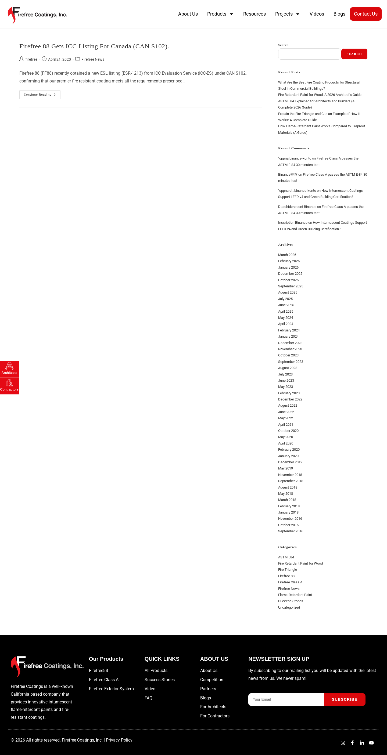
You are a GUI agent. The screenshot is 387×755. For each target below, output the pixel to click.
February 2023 (289, 393)
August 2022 (287, 405)
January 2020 (288, 456)
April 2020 (285, 443)
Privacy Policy (119, 740)
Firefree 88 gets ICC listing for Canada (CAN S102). (94, 46)
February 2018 (289, 506)
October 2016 (288, 525)
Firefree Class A (290, 582)
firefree (31, 59)
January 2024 (288, 336)
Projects (287, 14)
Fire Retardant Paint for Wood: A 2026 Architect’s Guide (319, 95)
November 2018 (290, 475)
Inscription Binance (292, 223)
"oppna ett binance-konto (297, 191)
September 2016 (290, 531)
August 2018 (287, 487)
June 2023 (286, 380)
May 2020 (285, 437)
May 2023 (285, 387)
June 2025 (286, 305)
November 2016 (290, 518)
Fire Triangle (287, 570)
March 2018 (287, 500)
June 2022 (286, 412)
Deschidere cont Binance (297, 207)
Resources (254, 14)
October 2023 (288, 355)
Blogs (339, 14)
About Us (188, 14)
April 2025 (285, 311)
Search (283, 45)
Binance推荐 (288, 174)
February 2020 (289, 449)
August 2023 (287, 368)
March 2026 (287, 255)
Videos (317, 14)
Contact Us (366, 14)
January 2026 (288, 267)
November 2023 (290, 349)
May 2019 (285, 468)
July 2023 (285, 374)
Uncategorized (289, 607)
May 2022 (285, 418)
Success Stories (290, 601)
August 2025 (287, 292)
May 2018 (285, 494)
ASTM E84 (286, 557)
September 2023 (290, 362)
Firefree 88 (286, 576)
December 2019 (290, 462)
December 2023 (290, 343)
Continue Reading (42, 93)
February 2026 (289, 261)
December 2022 (290, 399)
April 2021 (285, 424)
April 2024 (285, 324)
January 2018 (288, 512)
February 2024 (289, 330)
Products (220, 14)
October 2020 (288, 431)
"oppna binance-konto (294, 158)
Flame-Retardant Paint (295, 595)
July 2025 (285, 299)
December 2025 (290, 274)
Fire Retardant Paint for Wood (300, 563)
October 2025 (288, 280)
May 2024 (285, 318)
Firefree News (92, 59)
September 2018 (290, 481)
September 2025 (290, 286)
